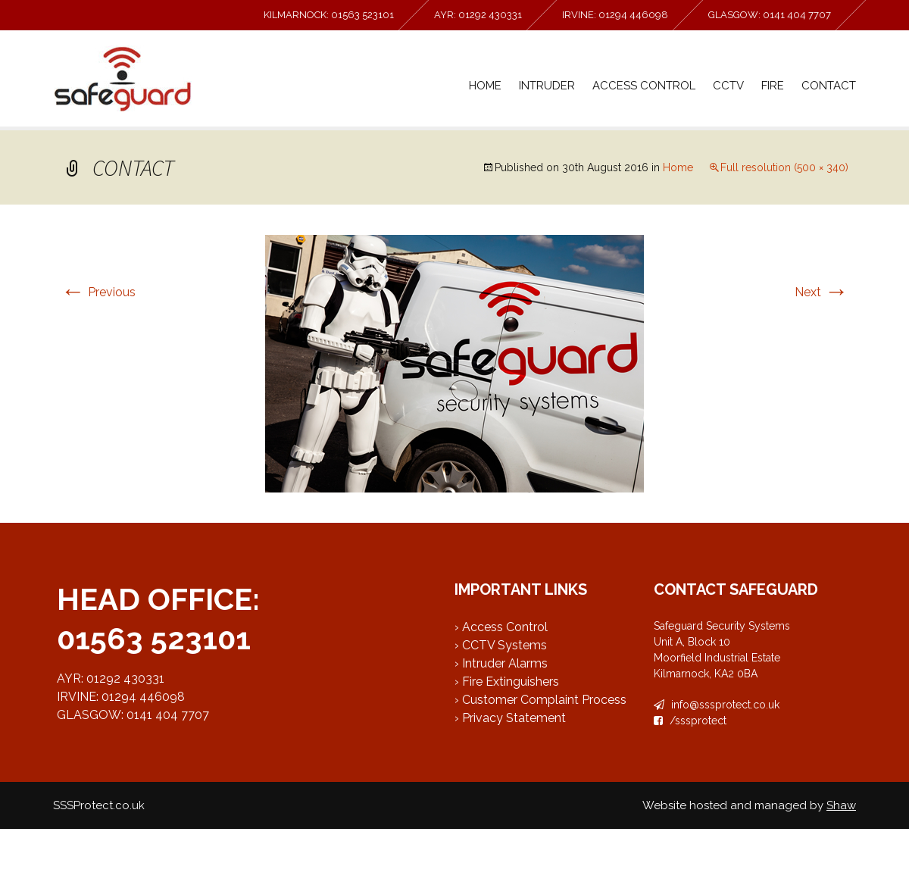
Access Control (643, 85)
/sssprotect (690, 720)
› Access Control (501, 627)
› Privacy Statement (510, 718)
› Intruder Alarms (501, 663)
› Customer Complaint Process (540, 700)
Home (485, 85)
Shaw (841, 805)
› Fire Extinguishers (506, 681)
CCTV (728, 85)
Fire (772, 85)
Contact (828, 85)
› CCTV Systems (500, 645)
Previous (98, 292)
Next (821, 292)
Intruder (547, 85)
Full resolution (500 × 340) (784, 167)
